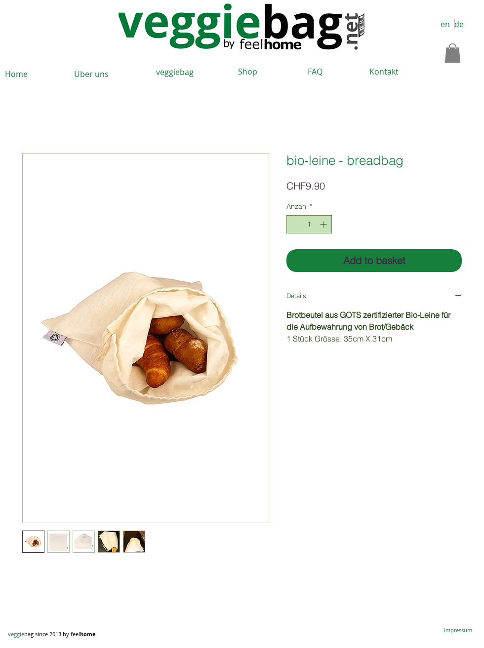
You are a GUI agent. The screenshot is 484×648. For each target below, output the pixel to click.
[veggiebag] (175, 72)
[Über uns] (91, 74)
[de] (458, 25)
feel (83, 634)
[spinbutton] (309, 224)
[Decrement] (294, 224)
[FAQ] (315, 72)
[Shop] (247, 72)
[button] (452, 53)
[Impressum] (458, 630)
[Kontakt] (384, 72)
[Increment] (324, 224)
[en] (445, 25)
